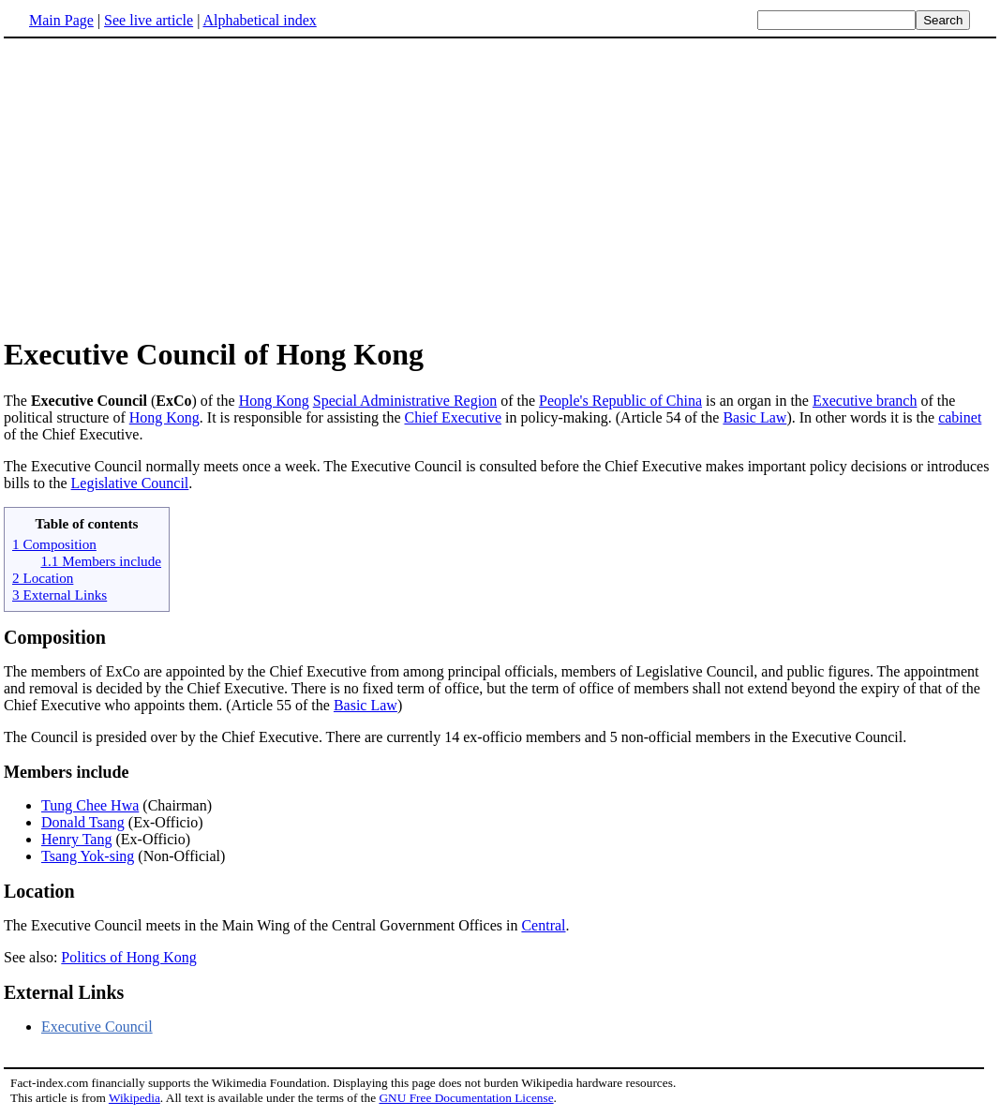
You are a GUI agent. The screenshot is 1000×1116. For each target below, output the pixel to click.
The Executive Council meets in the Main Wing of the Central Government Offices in (262, 925)
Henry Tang (76, 839)
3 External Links (59, 595)
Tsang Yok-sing (87, 856)
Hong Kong (274, 401)
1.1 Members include (100, 561)
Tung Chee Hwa (90, 805)
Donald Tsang (83, 822)
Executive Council (97, 1026)
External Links (64, 992)
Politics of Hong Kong (128, 957)
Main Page (61, 20)
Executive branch (865, 401)
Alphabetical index (259, 20)
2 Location (42, 578)
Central (543, 925)
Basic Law (754, 417)
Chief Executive (452, 417)
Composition (55, 637)
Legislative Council (130, 483)
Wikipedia (134, 1098)
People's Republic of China (620, 401)
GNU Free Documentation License (466, 1098)
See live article (148, 20)
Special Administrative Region (405, 401)
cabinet (959, 417)
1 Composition (54, 544)
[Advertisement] (500, 186)
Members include (66, 772)
